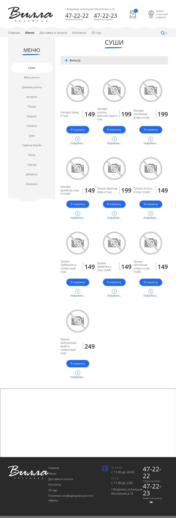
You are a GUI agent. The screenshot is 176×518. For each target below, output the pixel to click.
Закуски (32, 116)
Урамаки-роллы (32, 87)
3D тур (96, 33)
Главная (14, 33)
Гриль (31, 155)
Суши (31, 67)
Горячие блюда (31, 145)
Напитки (32, 184)
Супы (32, 135)
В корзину (77, 130)
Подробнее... (77, 140)
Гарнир (31, 164)
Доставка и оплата (53, 33)
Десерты (32, 174)
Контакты (79, 33)
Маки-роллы (32, 77)
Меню (29, 33)
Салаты (31, 126)
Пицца (32, 106)
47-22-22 (77, 16)
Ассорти (31, 97)
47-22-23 (107, 16)
